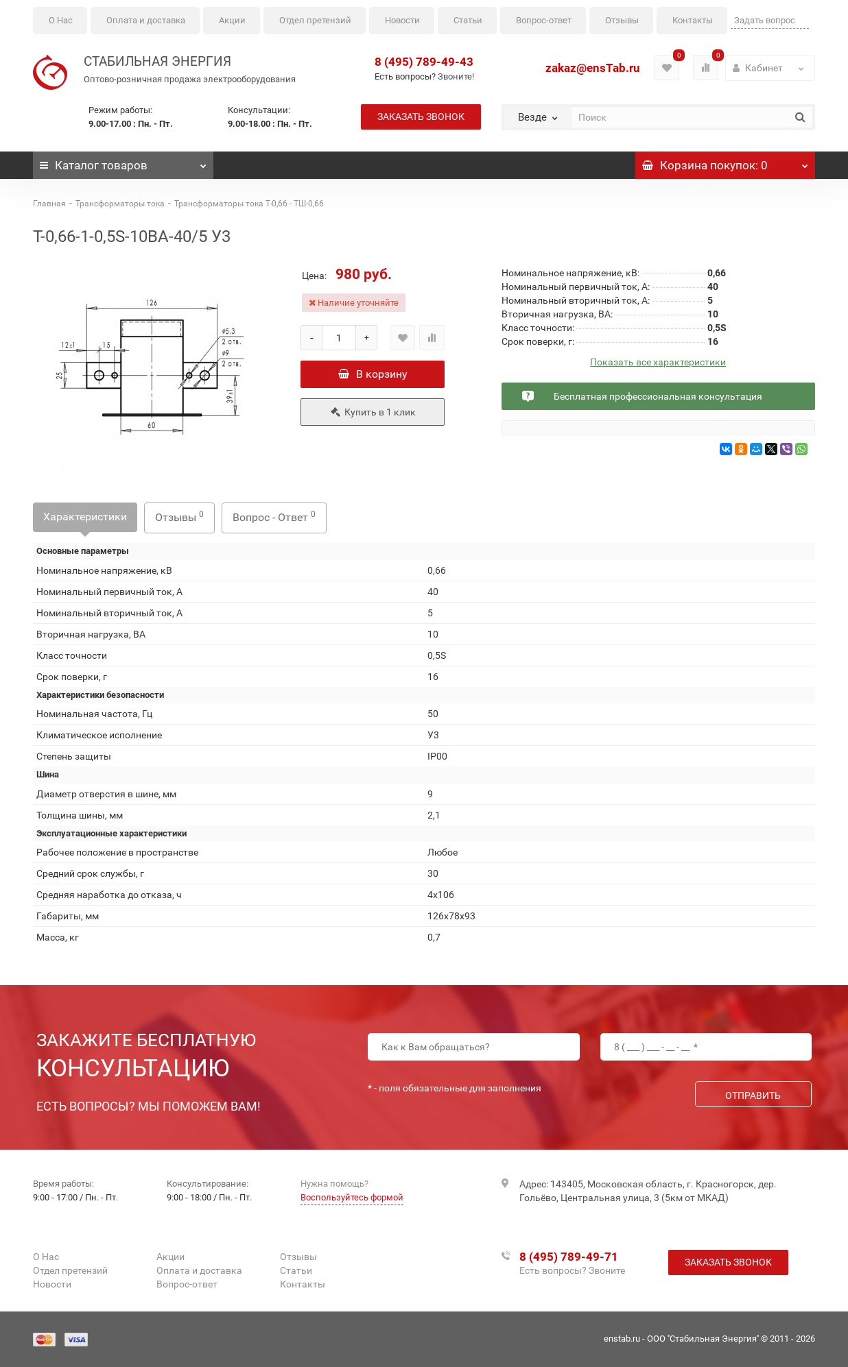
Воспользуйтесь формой (352, 1197)
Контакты (692, 20)
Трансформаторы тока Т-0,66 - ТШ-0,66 (249, 203)
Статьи (468, 20)
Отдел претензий (315, 20)
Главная (49, 203)
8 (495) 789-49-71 (568, 1256)
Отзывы (622, 20)
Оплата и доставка (145, 20)
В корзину (373, 373)
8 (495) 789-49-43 (424, 62)
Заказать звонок (420, 116)
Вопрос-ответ (544, 20)
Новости (402, 20)
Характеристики (85, 516)
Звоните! (456, 76)
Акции (232, 20)
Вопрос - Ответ (274, 516)
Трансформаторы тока (120, 203)
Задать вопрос (764, 20)
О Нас (61, 20)
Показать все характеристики (658, 362)
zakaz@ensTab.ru (592, 68)
